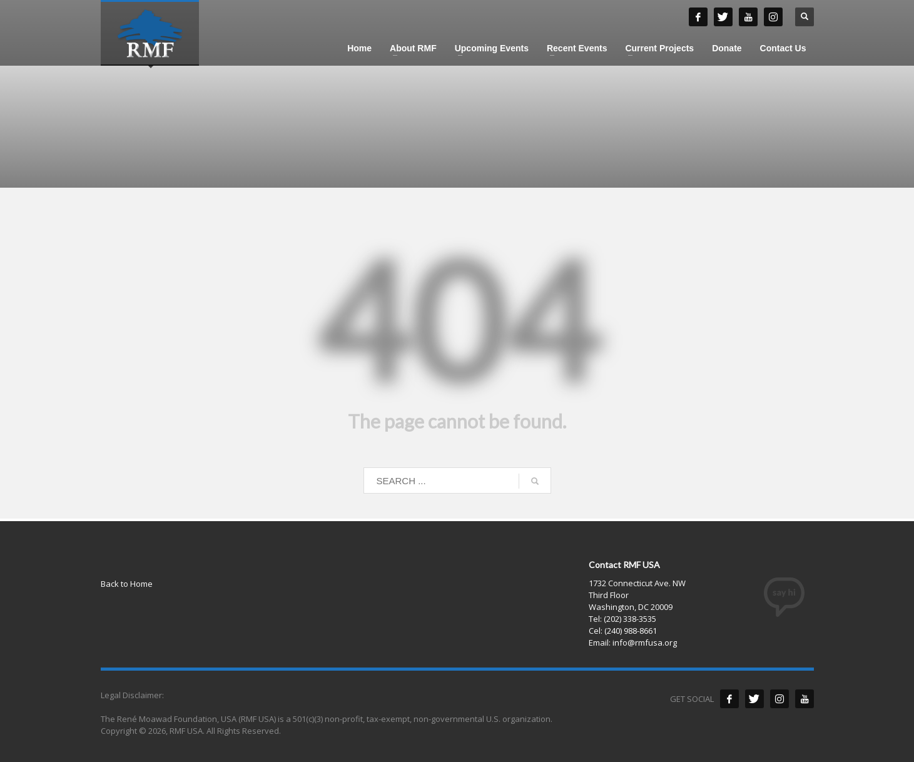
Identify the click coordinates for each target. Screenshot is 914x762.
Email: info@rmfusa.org (633, 642)
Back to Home (127, 583)
